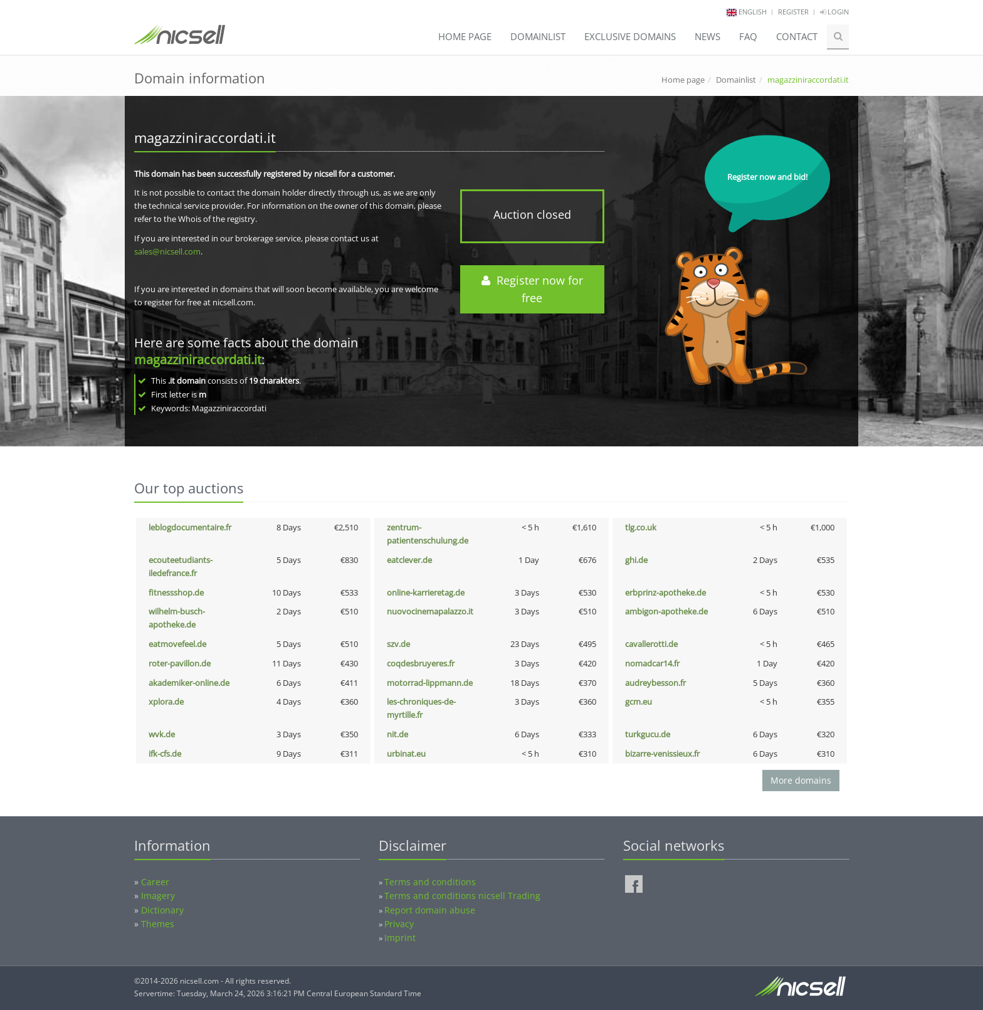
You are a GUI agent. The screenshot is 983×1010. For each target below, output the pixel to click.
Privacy (399, 924)
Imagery (158, 896)
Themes (157, 924)
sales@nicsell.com (167, 251)
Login (834, 11)
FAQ (748, 36)
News (707, 36)
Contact (796, 36)
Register (793, 11)
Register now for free (532, 289)
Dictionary (162, 910)
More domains (800, 780)
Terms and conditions (430, 882)
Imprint (400, 938)
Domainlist (537, 36)
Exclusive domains (630, 36)
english (753, 11)
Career (155, 882)
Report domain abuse (429, 910)
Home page (465, 36)
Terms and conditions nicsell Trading (462, 896)
